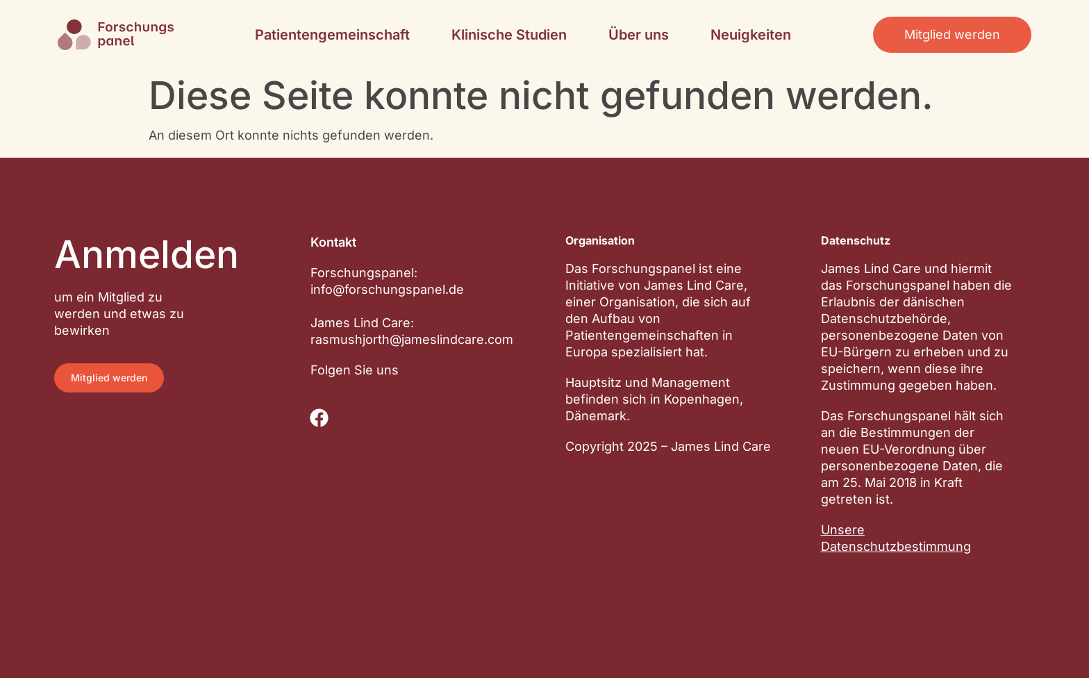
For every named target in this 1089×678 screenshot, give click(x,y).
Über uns (638, 34)
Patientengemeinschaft (332, 34)
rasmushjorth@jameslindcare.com (411, 339)
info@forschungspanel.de (387, 289)
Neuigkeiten (750, 34)
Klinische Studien (509, 34)
